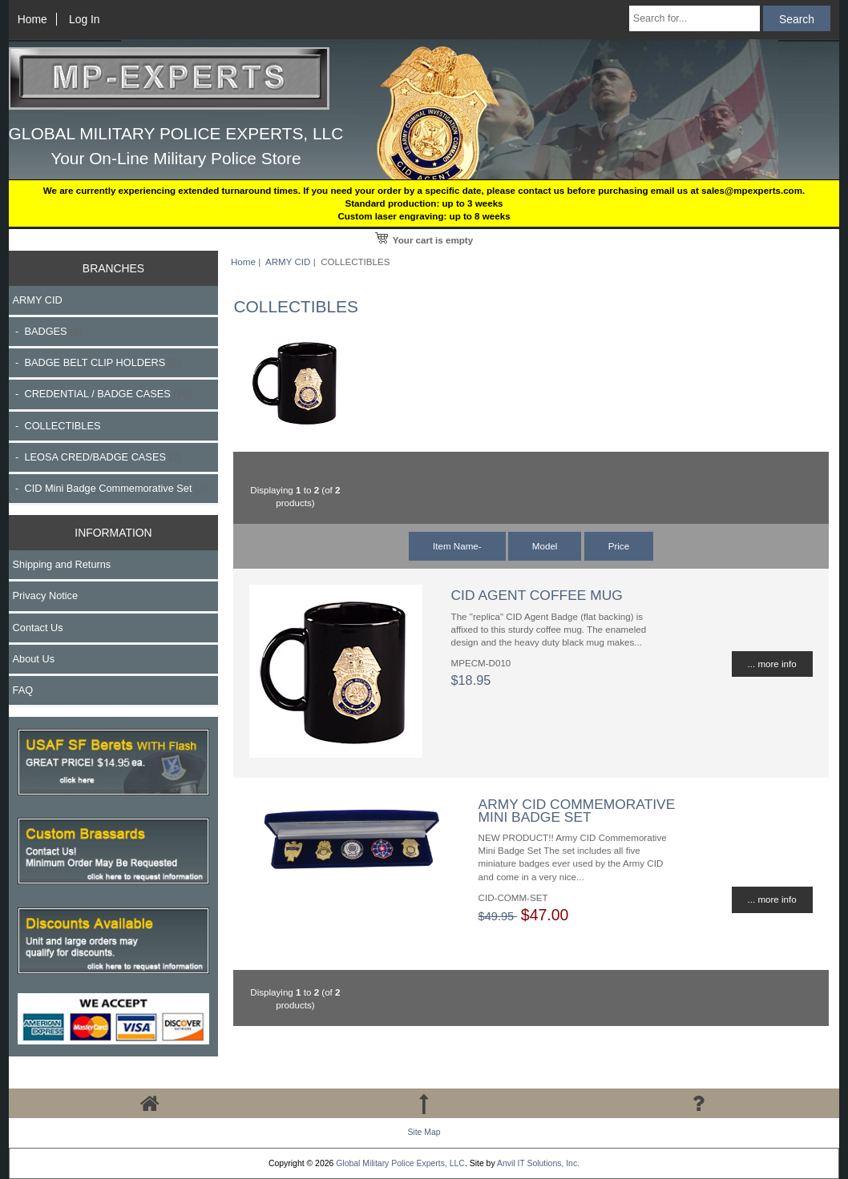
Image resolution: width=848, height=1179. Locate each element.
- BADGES (48, 331)
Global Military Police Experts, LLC (400, 1163)
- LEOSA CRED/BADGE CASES (97, 457)
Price (618, 546)
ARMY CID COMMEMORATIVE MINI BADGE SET (577, 810)
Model (545, 546)
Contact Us (38, 628)
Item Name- (457, 546)
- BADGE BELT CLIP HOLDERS (97, 362)
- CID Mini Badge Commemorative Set (110, 488)
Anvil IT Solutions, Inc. (538, 1163)
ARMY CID (287, 261)
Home (32, 19)
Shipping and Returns (62, 564)
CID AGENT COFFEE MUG (537, 595)
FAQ (23, 690)
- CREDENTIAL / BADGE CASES (102, 394)
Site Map (423, 1132)
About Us (34, 659)
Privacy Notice (45, 596)
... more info (772, 663)
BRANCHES (113, 268)
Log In (84, 19)
